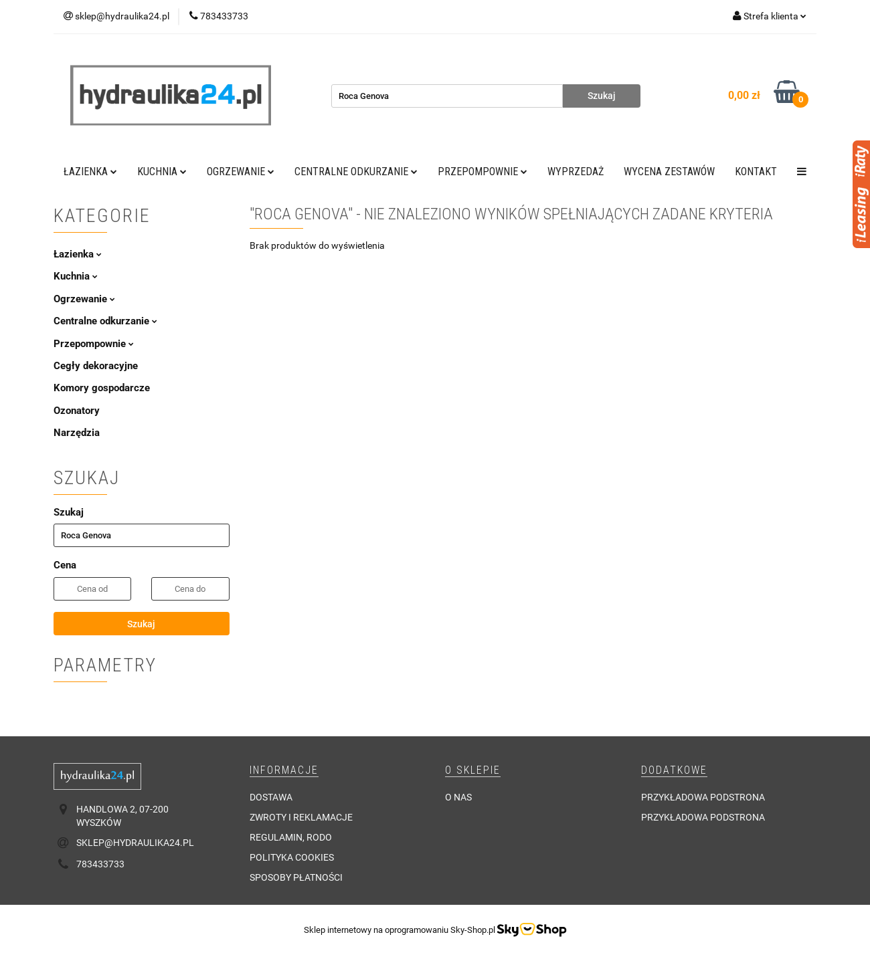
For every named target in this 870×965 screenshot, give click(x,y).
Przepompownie (482, 171)
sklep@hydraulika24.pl (135, 842)
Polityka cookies (292, 857)
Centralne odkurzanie (356, 171)
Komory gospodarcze (102, 388)
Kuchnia (162, 171)
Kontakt (756, 171)
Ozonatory (77, 411)
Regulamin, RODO (291, 837)
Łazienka (90, 171)
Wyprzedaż (575, 171)
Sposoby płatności (296, 877)
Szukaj (141, 624)
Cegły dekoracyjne (96, 366)
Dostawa (271, 797)
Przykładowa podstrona (703, 797)
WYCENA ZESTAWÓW (669, 171)
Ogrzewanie (240, 171)
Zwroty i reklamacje (301, 817)
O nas (458, 797)
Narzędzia (77, 433)
